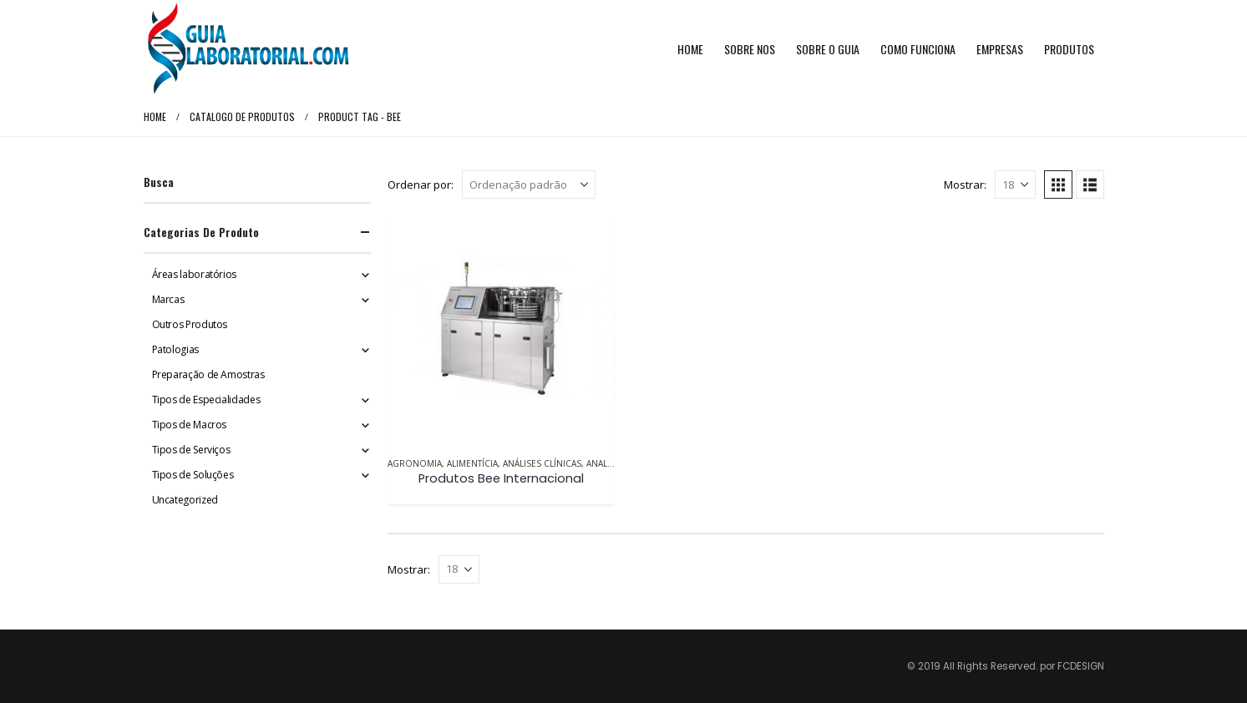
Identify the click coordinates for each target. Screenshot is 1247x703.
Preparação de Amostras (208, 374)
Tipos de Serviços (191, 450)
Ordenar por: (421, 184)
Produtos (1069, 49)
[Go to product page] (501, 329)
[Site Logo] (248, 49)
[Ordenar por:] (529, 184)
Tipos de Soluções (193, 475)
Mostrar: (965, 184)
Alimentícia (472, 463)
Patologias (175, 349)
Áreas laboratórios (194, 274)
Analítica (606, 463)
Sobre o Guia (827, 49)
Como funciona (918, 49)
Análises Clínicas (542, 463)
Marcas (168, 299)
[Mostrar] (1015, 184)
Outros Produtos (190, 324)
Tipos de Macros (189, 424)
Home (690, 49)
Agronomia (415, 463)
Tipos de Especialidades (206, 399)
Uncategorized (185, 500)
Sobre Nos (749, 49)
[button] (1058, 184)
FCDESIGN (1080, 666)
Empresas (999, 49)
